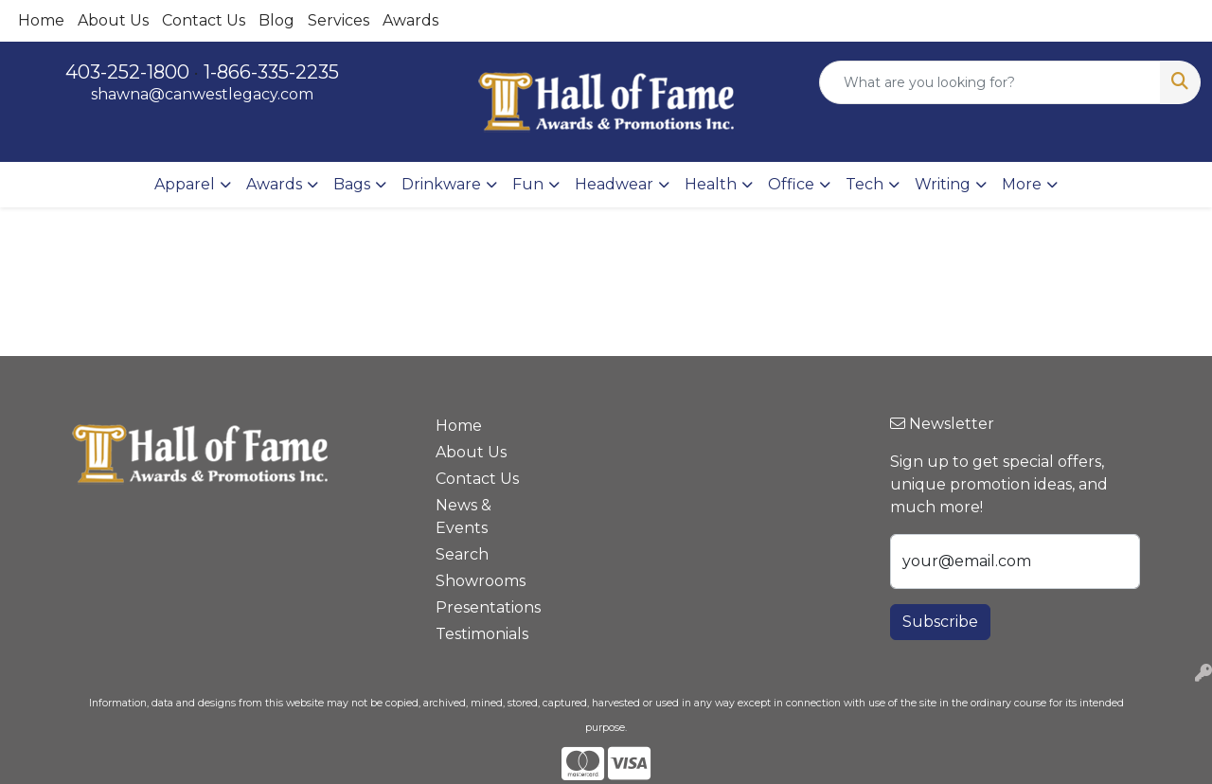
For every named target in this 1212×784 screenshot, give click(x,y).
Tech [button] (864, 184)
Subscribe (940, 622)
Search (462, 554)
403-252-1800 (127, 72)
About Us (113, 20)
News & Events (463, 516)
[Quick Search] (990, 82)
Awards (410, 20)
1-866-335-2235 (271, 72)
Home (41, 20)
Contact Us (203, 20)
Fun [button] (528, 184)
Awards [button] (274, 184)
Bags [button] (351, 184)
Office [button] (791, 184)
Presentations (481, 607)
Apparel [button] (184, 184)
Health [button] (711, 184)
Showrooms (481, 581)
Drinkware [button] (441, 184)
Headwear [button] (614, 184)
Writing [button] (943, 184)
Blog (276, 20)
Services (338, 20)
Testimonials (481, 634)
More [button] (1022, 184)
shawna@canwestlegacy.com (202, 94)
